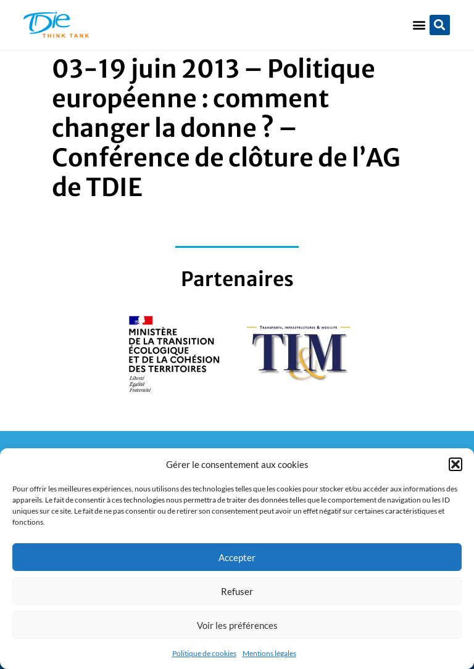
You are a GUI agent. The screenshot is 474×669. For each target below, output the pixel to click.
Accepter (237, 557)
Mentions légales (269, 653)
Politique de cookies (204, 653)
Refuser (237, 591)
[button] (455, 464)
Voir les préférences (237, 625)
